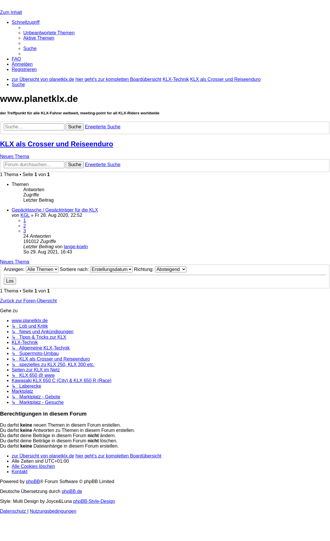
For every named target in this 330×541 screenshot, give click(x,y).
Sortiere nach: (96, 269)
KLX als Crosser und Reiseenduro (56, 144)
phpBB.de (72, 491)
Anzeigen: (31, 269)
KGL (24, 215)
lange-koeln (76, 246)
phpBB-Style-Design (94, 501)
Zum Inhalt (11, 12)
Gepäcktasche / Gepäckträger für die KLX (55, 209)
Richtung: (160, 269)
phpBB (33, 481)
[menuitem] (49, 32)
